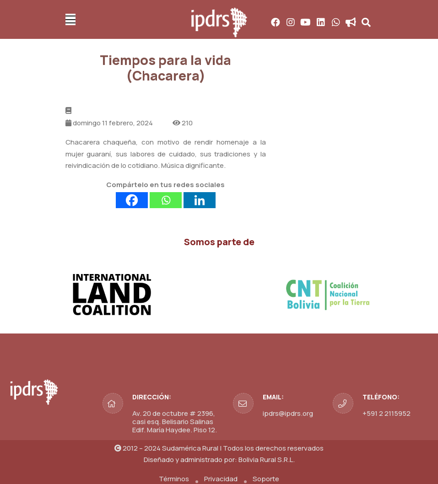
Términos (174, 479)
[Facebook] (132, 200)
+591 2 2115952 (386, 413)
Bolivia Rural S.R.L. (266, 459)
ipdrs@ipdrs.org (288, 413)
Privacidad (221, 479)
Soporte (266, 479)
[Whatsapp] (166, 200)
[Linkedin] (200, 200)
